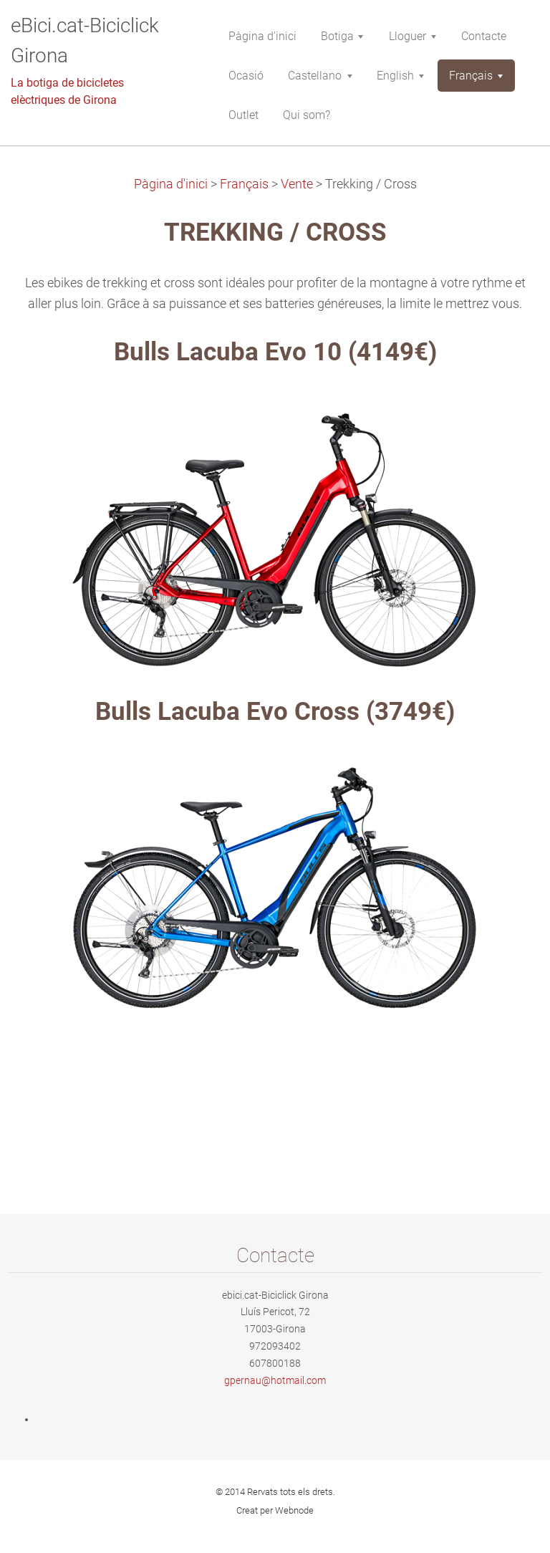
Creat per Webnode (275, 1510)
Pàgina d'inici (171, 184)
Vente (297, 184)
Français (244, 184)
